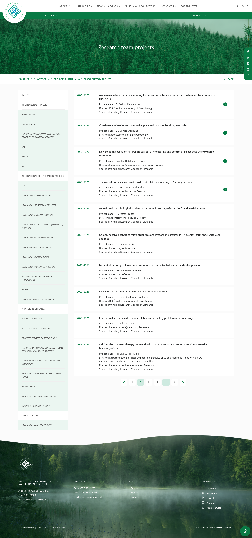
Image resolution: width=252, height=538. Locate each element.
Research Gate (211, 507)
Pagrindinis (25, 79)
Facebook (209, 488)
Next (183, 382)
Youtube (208, 502)
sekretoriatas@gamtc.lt (91, 496)
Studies (134, 492)
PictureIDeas (207, 527)
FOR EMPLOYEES (189, 6)
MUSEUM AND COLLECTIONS (140, 6)
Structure (84, 6)
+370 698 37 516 (89, 492)
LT (247, 6)
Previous (124, 382)
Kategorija (43, 79)
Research (135, 488)
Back (229, 79)
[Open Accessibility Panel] (245, 531)
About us (64, 6)
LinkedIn (208, 497)
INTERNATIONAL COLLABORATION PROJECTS (43, 175)
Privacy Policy (58, 527)
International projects (34, 104)
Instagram (209, 493)
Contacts (168, 6)
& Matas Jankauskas (223, 527)
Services (135, 496)
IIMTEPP (25, 94)
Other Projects (30, 415)
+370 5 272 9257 (86, 488)
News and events (107, 6)
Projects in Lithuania (67, 79)
